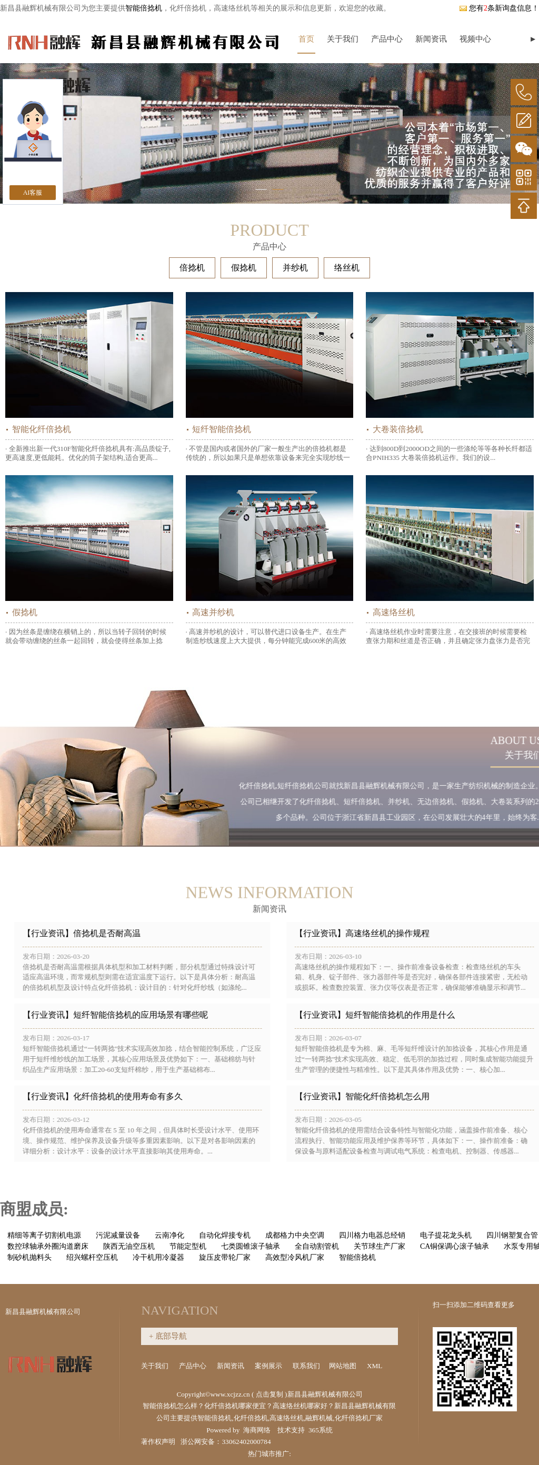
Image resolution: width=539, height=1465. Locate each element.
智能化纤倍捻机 (41, 429)
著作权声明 (158, 1442)
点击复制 (269, 1394)
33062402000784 (246, 1442)
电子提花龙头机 (446, 1235)
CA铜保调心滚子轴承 (454, 1246)
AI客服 (33, 192)
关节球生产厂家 (379, 1246)
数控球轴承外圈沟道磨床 (47, 1246)
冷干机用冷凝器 (158, 1257)
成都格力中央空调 (294, 1235)
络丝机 (347, 267)
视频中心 (475, 39)
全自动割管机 (317, 1246)
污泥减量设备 (118, 1235)
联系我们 (306, 1366)
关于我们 (342, 39)
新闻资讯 (431, 39)
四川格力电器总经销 (372, 1235)
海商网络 (257, 1430)
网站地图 (343, 1366)
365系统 (320, 1430)
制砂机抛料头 (29, 1257)
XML (375, 1366)
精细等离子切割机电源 (44, 1235)
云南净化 (169, 1235)
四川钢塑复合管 (512, 1235)
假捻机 (243, 267)
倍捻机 (192, 267)
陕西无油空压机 (129, 1246)
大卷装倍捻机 (398, 429)
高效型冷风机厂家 (294, 1257)
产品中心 (387, 39)
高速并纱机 (213, 612)
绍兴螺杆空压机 (92, 1257)
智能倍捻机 (143, 8)
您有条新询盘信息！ (499, 8)
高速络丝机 (394, 612)
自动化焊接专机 (225, 1235)
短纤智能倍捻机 (221, 429)
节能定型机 (187, 1246)
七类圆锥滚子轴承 (250, 1246)
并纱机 (295, 267)
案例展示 (269, 1366)
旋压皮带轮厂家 (225, 1257)
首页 (306, 39)
